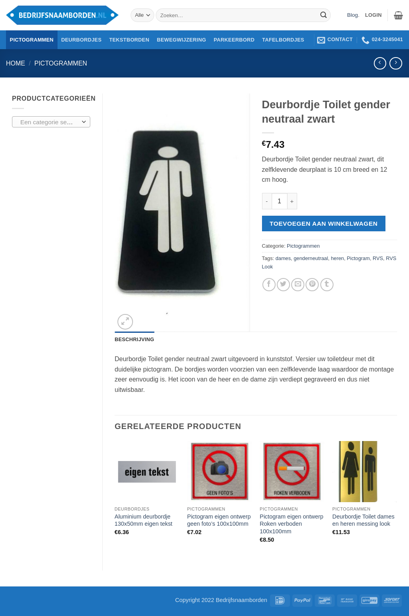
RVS (378, 258)
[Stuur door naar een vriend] (297, 284)
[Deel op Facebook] (269, 284)
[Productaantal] (280, 201)
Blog (352, 15)
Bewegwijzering (181, 40)
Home (15, 63)
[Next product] (380, 63)
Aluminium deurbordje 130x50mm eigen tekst (144, 520)
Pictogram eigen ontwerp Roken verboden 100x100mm (291, 524)
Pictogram (358, 258)
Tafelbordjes (283, 40)
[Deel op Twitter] (283, 284)
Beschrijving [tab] (134, 339)
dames (283, 258)
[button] (398, 15)
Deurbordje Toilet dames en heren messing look (363, 520)
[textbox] (49, 122)
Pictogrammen (32, 40)
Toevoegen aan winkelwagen (323, 223)
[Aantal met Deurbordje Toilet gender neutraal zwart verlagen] (267, 201)
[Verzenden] (323, 15)
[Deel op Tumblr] (327, 284)
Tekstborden (129, 40)
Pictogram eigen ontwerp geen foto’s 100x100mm (219, 520)
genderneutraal (311, 258)
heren (337, 258)
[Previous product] (395, 63)
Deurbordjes (81, 40)
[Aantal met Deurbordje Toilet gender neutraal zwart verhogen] (292, 201)
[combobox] (51, 121)
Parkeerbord (234, 40)
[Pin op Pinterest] (312, 284)
